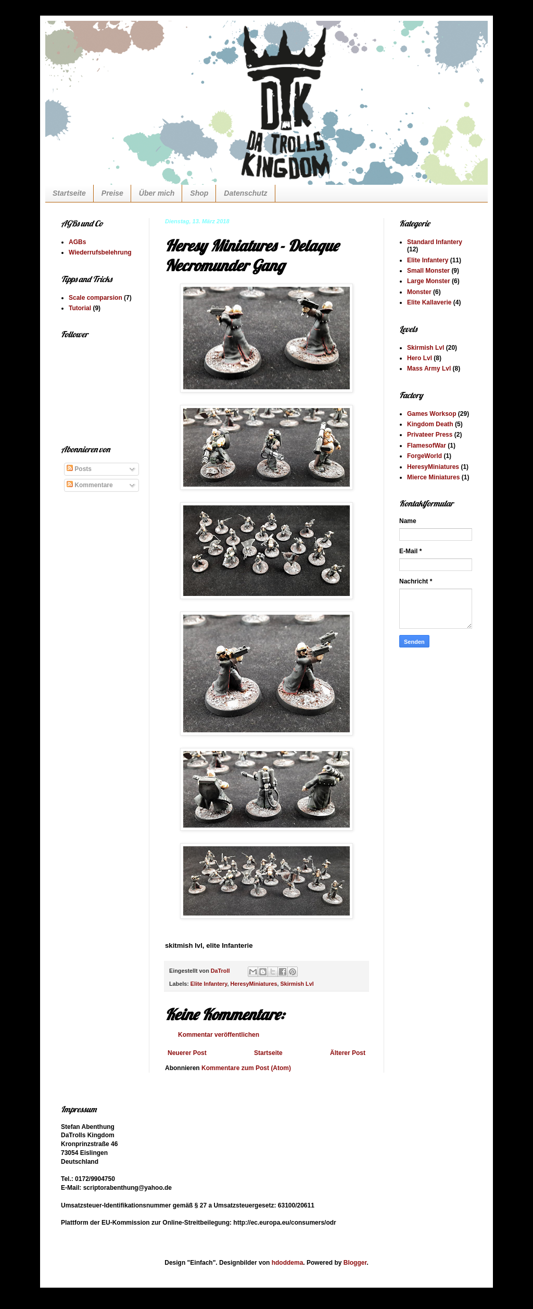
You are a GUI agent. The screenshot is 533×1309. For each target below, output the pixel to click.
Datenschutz (245, 193)
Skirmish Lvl (296, 984)
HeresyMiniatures (253, 984)
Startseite (69, 193)
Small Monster (428, 270)
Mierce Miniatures (433, 477)
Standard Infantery (434, 242)
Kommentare (90, 485)
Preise (112, 193)
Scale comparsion (95, 297)
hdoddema (287, 1262)
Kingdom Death (430, 424)
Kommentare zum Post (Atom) (246, 1068)
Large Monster (428, 281)
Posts (79, 469)
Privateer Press (429, 434)
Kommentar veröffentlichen (218, 1034)
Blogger (355, 1262)
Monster (419, 292)
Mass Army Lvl (429, 368)
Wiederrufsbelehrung (100, 252)
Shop (199, 193)
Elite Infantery (209, 984)
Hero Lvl (419, 358)
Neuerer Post (187, 1053)
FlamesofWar (426, 445)
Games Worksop (431, 413)
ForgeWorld (424, 456)
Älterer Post (347, 1053)
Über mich (156, 193)
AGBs (77, 242)
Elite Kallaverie (429, 302)
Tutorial (80, 308)
